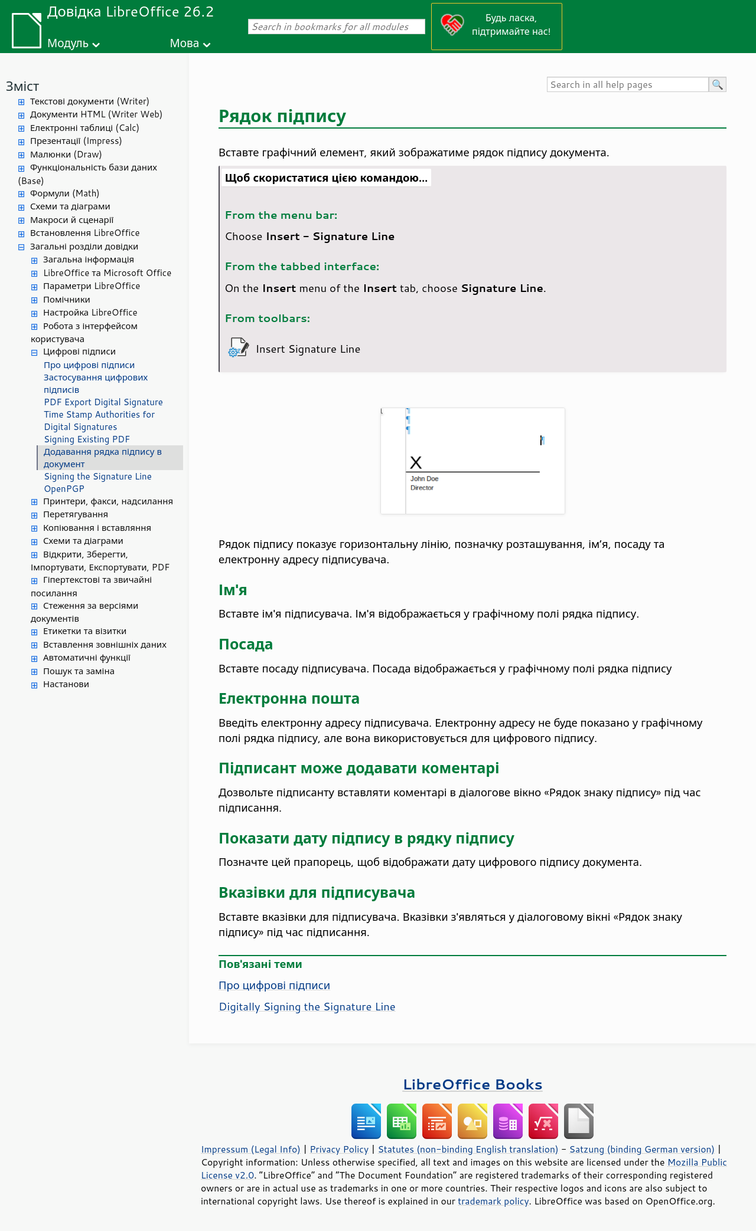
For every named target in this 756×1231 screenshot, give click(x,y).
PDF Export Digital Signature (103, 402)
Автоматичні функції (87, 657)
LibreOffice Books (472, 1084)
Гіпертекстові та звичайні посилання (91, 586)
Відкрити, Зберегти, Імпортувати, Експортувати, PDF (100, 561)
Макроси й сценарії (71, 220)
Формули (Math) (65, 193)
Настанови (66, 684)
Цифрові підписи (79, 351)
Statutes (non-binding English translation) (467, 1149)
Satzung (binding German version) (642, 1149)
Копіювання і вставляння (97, 527)
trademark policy (493, 1200)
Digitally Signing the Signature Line (307, 1006)
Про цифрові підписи (89, 365)
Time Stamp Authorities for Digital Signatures (99, 420)
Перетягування (75, 514)
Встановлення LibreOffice (85, 232)
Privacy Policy (339, 1149)
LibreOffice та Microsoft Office (107, 273)
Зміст (22, 86)
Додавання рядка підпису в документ (103, 457)
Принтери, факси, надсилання (108, 501)
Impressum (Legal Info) (251, 1149)
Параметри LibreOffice (91, 286)
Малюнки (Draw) (66, 154)
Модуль (68, 43)
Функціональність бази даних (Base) (87, 174)
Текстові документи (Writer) (89, 101)
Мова (185, 43)
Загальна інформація (88, 259)
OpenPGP (64, 488)
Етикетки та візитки (84, 631)
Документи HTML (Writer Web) (96, 114)
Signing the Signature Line (98, 476)
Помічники (66, 299)
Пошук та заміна (79, 671)
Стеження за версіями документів (84, 612)
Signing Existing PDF (87, 439)
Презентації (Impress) (76, 140)
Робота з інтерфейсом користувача (84, 333)
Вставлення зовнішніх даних (105, 644)
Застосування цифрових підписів (96, 383)
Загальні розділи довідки (84, 246)
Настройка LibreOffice (90, 312)
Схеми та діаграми (70, 206)
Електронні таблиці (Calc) (84, 128)
